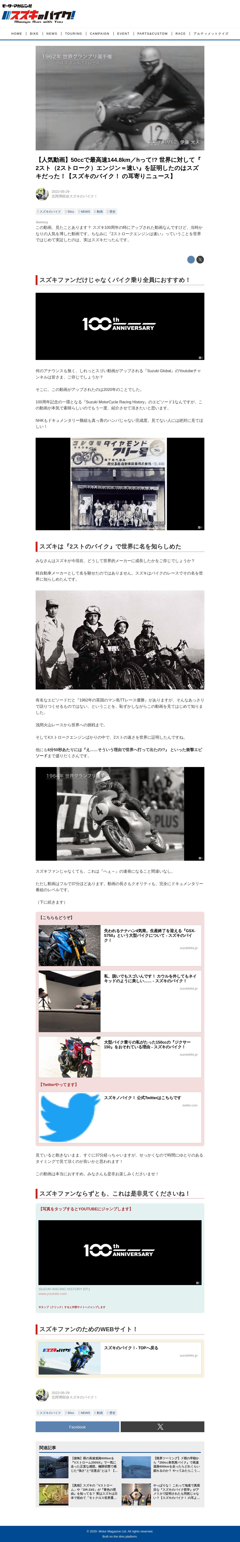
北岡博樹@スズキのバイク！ (74, 196)
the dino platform (125, 1536)
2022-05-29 (60, 191)
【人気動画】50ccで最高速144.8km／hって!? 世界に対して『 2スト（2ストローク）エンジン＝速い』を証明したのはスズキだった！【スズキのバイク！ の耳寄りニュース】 (118, 168)
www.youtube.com (52, 1294)
